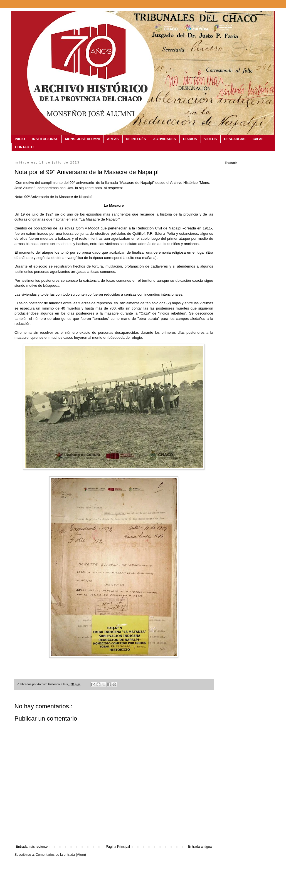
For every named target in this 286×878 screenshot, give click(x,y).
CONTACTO (24, 147)
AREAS (113, 139)
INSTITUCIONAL (45, 139)
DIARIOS (190, 139)
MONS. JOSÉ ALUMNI (82, 139)
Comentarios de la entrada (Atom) (61, 855)
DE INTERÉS (136, 139)
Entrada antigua (200, 847)
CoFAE (258, 139)
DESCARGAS (234, 139)
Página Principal (118, 847)
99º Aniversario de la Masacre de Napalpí (58, 197)
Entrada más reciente (32, 847)
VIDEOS (210, 139)
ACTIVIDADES (164, 139)
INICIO (20, 139)
